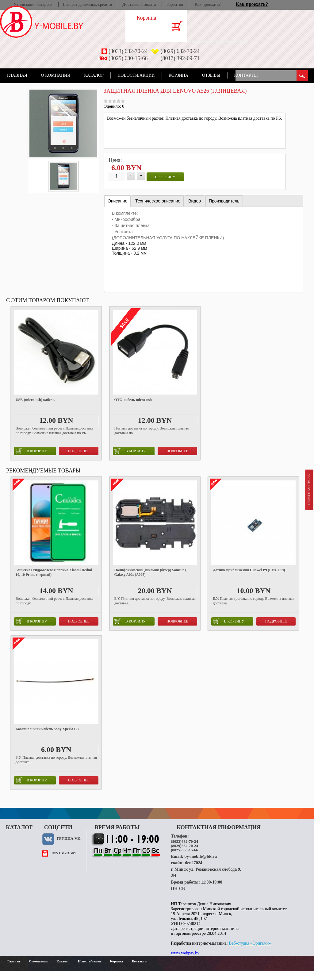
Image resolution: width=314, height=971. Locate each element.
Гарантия (174, 4)
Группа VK (68, 838)
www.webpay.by (185, 953)
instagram (63, 852)
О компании (56, 75)
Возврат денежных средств (87, 4)
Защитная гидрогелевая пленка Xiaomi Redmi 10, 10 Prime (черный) (54, 572)
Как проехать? (208, 4)
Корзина (178, 75)
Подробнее (79, 451)
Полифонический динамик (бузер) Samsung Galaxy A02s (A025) (150, 572)
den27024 (193, 863)
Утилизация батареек (32, 4)
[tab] (117, 201)
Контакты (246, 75)
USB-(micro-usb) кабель (35, 400)
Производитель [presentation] (224, 200)
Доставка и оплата (139, 4)
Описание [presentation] (117, 200)
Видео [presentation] (194, 200)
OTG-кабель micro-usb (133, 400)
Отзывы (211, 75)
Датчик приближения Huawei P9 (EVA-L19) (249, 570)
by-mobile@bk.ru (200, 856)
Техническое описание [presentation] (157, 200)
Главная (17, 75)
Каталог (94, 75)
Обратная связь (309, 489)
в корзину (165, 177)
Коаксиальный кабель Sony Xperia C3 (47, 729)
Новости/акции (136, 75)
